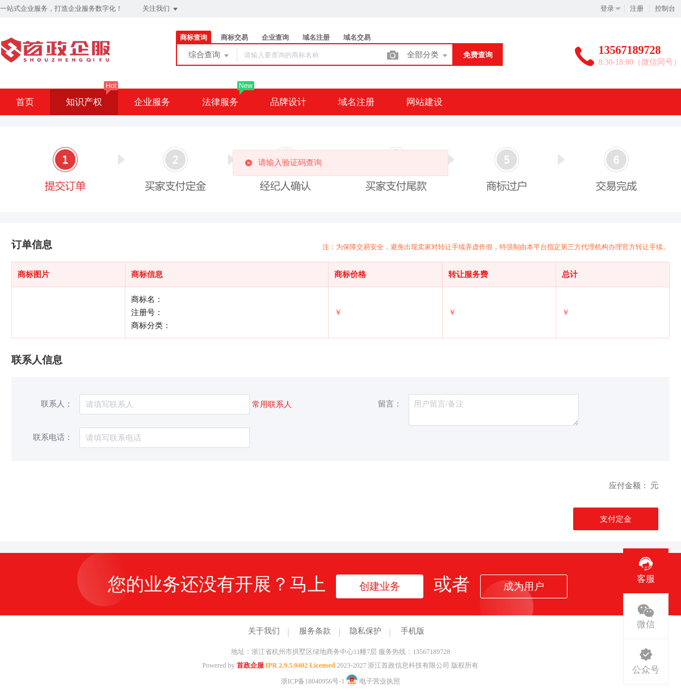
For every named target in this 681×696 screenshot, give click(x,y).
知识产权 (84, 102)
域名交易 (357, 37)
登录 (607, 8)
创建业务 (379, 586)
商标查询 (193, 37)
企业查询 (275, 37)
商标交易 (234, 37)
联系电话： (53, 437)
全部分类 (428, 55)
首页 (25, 102)
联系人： (57, 404)
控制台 (665, 8)
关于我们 (264, 631)
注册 (637, 8)
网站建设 (424, 102)
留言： (390, 404)
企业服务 (152, 102)
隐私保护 (365, 631)
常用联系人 (272, 404)
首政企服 (250, 665)
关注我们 (160, 9)
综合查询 (209, 55)
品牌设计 (288, 102)
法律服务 (220, 102)
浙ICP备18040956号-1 (313, 681)
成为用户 (523, 586)
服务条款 (315, 631)
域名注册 (316, 37)
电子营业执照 (373, 681)
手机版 (412, 631)
